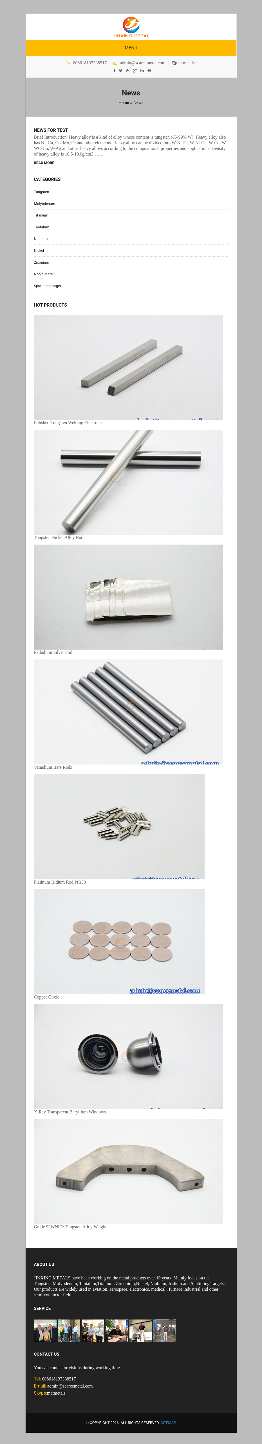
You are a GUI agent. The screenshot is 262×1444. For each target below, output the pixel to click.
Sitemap (168, 1423)
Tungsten (41, 192)
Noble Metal (44, 274)
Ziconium (41, 262)
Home (124, 102)
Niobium (41, 239)
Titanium (41, 215)
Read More (44, 163)
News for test (51, 130)
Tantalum (41, 227)
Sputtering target (47, 286)
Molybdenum (44, 204)
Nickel (39, 250)
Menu (131, 48)
